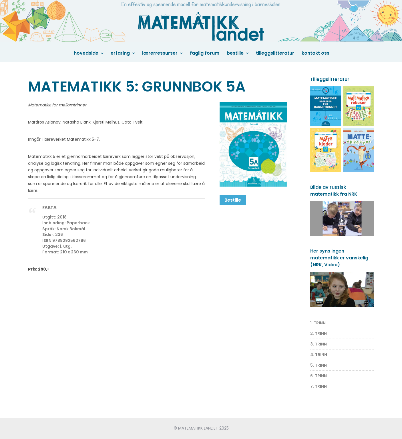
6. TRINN (318, 376)
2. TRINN (318, 333)
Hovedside (86, 53)
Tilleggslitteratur (275, 53)
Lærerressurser (160, 53)
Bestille (235, 53)
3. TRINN (318, 344)
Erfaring (120, 53)
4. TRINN (318, 354)
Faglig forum (204, 53)
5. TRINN (318, 365)
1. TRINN (318, 323)
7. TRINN (318, 386)
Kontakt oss (315, 53)
